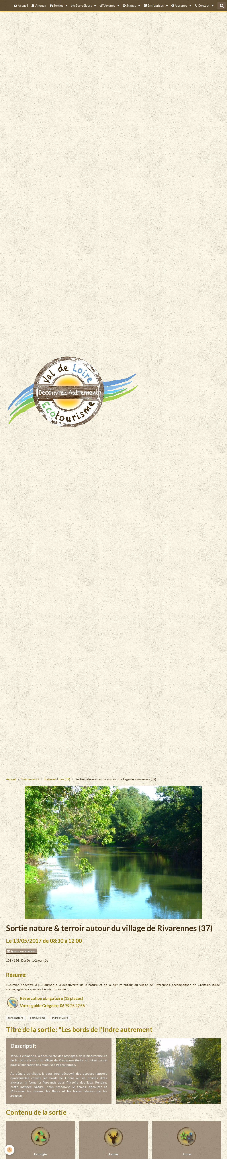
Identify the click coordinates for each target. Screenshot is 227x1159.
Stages (130, 5)
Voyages (108, 5)
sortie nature (15, 1017)
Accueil (21, 5)
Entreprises (154, 5)
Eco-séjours (82, 5)
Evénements (30, 779)
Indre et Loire (60, 1017)
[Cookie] (9, 1150)
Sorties (57, 5)
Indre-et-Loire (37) (57, 779)
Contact (202, 5)
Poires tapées (65, 1064)
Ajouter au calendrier (21, 951)
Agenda (38, 5)
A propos (179, 5)
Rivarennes (66, 1060)
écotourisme (37, 1017)
